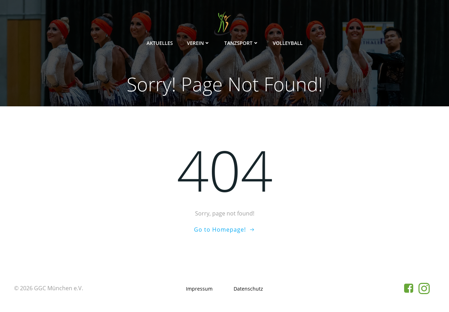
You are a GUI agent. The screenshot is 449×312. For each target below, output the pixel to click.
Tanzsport (241, 43)
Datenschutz (248, 288)
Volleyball (288, 43)
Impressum (199, 288)
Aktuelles (160, 43)
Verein (198, 43)
